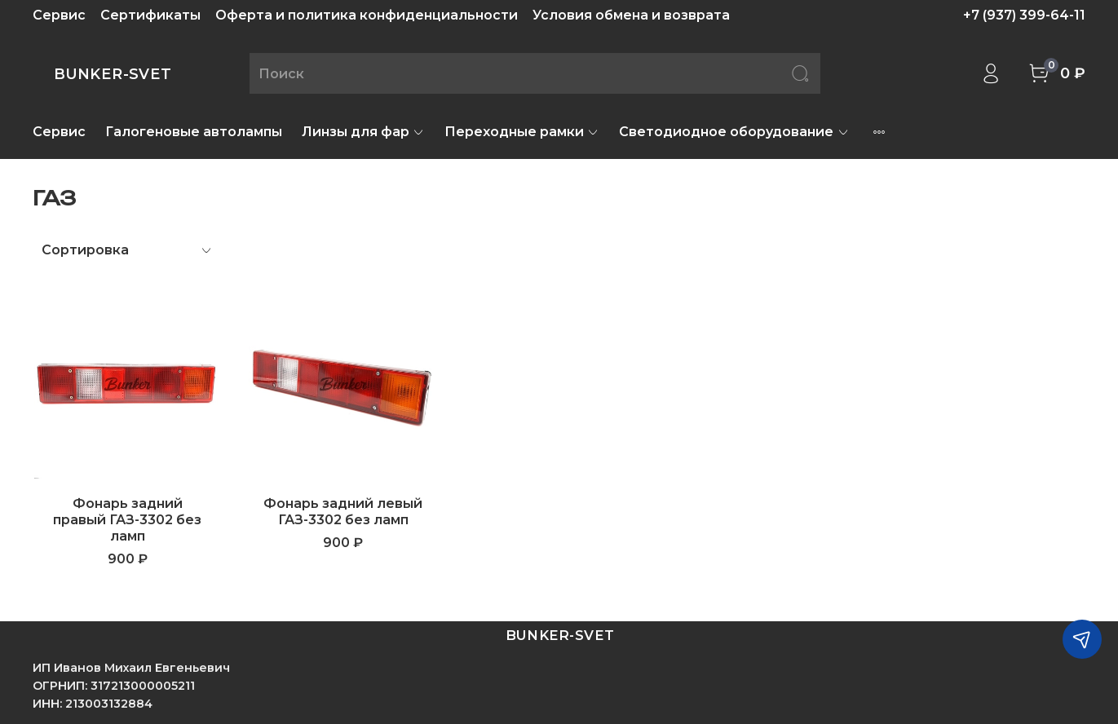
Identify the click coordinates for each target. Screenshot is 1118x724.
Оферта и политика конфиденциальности (366, 15)
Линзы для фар (363, 131)
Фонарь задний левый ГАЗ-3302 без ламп (342, 512)
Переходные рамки (521, 131)
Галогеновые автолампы (193, 131)
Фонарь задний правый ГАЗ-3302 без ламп (127, 520)
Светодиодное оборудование (734, 131)
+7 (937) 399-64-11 (1024, 15)
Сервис (59, 15)
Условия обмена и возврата (631, 15)
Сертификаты (150, 15)
